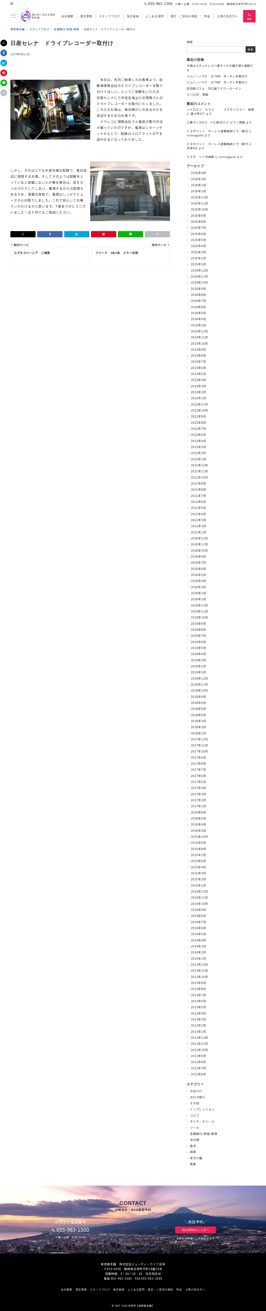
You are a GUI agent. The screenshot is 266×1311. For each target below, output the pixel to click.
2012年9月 (198, 1056)
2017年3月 (198, 794)
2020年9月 (198, 556)
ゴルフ (194, 1115)
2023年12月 (199, 331)
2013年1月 (198, 1031)
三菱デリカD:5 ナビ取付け (206, 122)
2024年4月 (198, 319)
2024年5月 (198, 313)
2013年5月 (198, 1007)
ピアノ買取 (237, 122)
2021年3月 (198, 520)
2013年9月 (198, 983)
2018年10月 (199, 690)
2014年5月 (198, 934)
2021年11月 (199, 471)
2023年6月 (198, 368)
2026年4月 (198, 173)
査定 (193, 1146)
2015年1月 (198, 885)
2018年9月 (198, 697)
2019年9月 (198, 623)
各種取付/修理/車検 (203, 1134)
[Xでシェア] (3, 43)
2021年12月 (199, 465)
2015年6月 (198, 861)
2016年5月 (198, 818)
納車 (193, 1152)
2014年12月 (199, 891)
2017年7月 (198, 769)
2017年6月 (198, 776)
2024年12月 (199, 270)
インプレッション (202, 1109)
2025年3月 (198, 252)
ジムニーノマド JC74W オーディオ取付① (217, 82)
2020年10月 (199, 550)
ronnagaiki (195, 135)
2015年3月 (198, 873)
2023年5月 (198, 374)
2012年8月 (198, 1062)
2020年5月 (198, 575)
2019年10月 (199, 617)
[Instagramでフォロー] (11, 4)
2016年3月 (198, 830)
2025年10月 (199, 209)
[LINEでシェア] (3, 83)
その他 (194, 1103)
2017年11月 (199, 745)
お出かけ (196, 1091)
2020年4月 (198, 581)
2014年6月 (198, 928)
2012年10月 (199, 1050)
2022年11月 (199, 404)
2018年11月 (199, 684)
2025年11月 (199, 203)
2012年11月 (199, 1043)
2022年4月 (198, 441)
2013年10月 (199, 977)
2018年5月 (198, 709)
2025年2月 (198, 258)
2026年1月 (198, 191)
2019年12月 (199, 605)
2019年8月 (198, 629)
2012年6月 (198, 1074)
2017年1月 (198, 806)
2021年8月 (198, 489)
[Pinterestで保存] (3, 73)
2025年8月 (198, 221)
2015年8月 (198, 849)
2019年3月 (198, 660)
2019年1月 (198, 672)
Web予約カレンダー (195, 1230)
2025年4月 (198, 246)
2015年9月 (198, 843)
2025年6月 (198, 234)
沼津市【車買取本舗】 (141, 1305)
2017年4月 (198, 788)
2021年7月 (198, 496)
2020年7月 (198, 562)
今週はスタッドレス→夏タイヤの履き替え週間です (220, 68)
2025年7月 (198, 227)
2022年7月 (198, 428)
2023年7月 (198, 361)
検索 (190, 42)
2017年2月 (198, 800)
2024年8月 (198, 295)
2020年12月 (199, 538)
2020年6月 (198, 569)
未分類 (194, 1140)
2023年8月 (198, 355)
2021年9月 (198, 483)
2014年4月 (198, 940)
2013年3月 (198, 1019)
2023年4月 (198, 380)
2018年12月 (199, 678)
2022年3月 (198, 447)
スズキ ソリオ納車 (200, 157)
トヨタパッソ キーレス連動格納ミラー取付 (217, 131)
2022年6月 (198, 435)
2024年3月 (198, 325)
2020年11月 (199, 544)
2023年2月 (198, 392)
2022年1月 (198, 459)
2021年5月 (198, 508)
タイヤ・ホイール (202, 1121)
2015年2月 (198, 879)
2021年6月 (198, 502)
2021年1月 (198, 532)
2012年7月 (198, 1068)
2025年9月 (198, 215)
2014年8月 (198, 916)
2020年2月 (198, 593)
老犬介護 (196, 1158)
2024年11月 (199, 276)
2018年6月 (198, 703)
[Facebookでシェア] (3, 53)
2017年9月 (198, 757)
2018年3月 (198, 721)
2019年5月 (198, 648)
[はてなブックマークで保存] (3, 63)
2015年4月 (198, 867)
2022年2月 (198, 453)
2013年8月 (198, 989)
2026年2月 (198, 185)
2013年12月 (199, 964)
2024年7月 (198, 301)
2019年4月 (198, 654)
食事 (193, 1164)
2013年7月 (198, 995)
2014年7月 (198, 922)
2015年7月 (198, 855)
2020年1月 (198, 599)
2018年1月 (198, 733)
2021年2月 (198, 526)
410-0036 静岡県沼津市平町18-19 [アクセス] (232, 4)
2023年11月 (199, 337)
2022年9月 (198, 416)
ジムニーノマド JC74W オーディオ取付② (217, 76)
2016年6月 (198, 812)
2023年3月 (198, 386)
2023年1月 (198, 398)
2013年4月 (198, 1013)
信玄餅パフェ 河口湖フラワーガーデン (214, 88)
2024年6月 (198, 307)
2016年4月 (198, 824)
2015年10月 (199, 836)
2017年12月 (199, 739)
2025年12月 (199, 197)
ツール (194, 1127)
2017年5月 (198, 782)
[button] (3, 92)
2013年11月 (199, 970)
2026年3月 (198, 179)
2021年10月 (199, 477)
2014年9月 (198, 910)
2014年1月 (198, 958)
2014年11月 (199, 897)
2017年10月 (199, 751)
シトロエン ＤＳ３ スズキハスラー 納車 (220, 109)
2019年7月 (198, 635)
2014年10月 (199, 904)
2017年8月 (198, 763)
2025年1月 (198, 264)
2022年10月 (199, 410)
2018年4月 (198, 715)
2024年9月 (198, 289)
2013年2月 (198, 1025)
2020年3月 (198, 587)
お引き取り (197, 1097)
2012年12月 (199, 1037)
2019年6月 (198, 642)
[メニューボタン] (13, 16)
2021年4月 (198, 514)
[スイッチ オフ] (249, 16)
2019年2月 (198, 666)
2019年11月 (199, 611)
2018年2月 (198, 727)
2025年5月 (198, 240)
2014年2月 (198, 952)
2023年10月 (199, 343)
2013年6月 (198, 1001)
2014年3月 (198, 946)
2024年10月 (199, 282)
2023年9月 (198, 349)
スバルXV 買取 (197, 94)
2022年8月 (198, 422)
